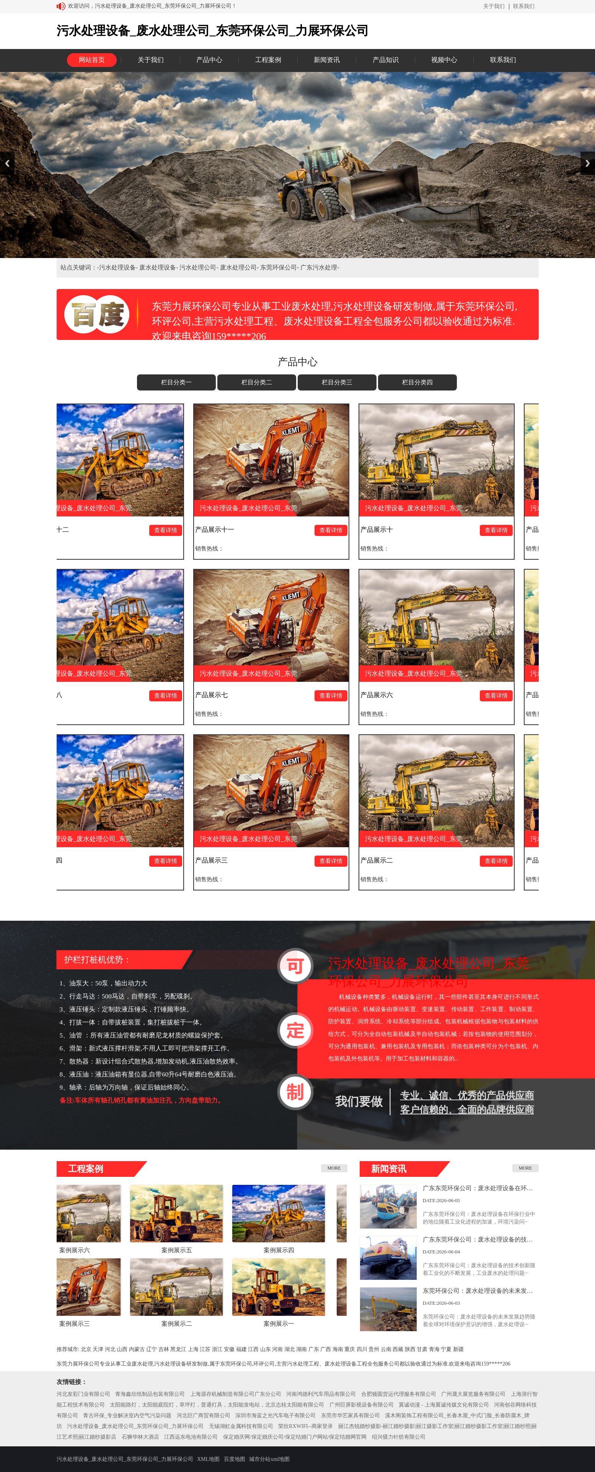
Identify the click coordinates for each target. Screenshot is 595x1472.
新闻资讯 (327, 60)
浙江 (217, 1349)
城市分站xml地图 (269, 1459)
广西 (325, 1349)
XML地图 (208, 1459)
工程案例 (268, 60)
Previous (7, 163)
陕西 (410, 1349)
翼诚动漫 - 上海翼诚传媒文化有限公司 (444, 1405)
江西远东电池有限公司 (191, 1437)
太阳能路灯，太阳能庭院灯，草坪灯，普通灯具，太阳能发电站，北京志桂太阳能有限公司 (217, 1405)
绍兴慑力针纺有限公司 (398, 1437)
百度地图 (234, 1459)
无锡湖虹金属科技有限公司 (241, 1426)
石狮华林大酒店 (140, 1437)
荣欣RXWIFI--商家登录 (305, 1426)
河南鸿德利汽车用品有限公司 (321, 1394)
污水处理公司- (199, 267)
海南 (338, 1349)
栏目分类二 (256, 382)
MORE (334, 1168)
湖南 (301, 1349)
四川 (362, 1349)
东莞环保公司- (280, 267)
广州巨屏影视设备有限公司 (361, 1405)
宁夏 (446, 1349)
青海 (434, 1349)
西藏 (398, 1349)
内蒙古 (137, 1349)
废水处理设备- (159, 267)
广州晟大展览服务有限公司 (473, 1394)
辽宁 (151, 1349)
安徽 (229, 1349)
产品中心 (209, 60)
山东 (265, 1349)
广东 (313, 1349)
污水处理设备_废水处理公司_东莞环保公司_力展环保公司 (135, 1426)
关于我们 (494, 6)
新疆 (458, 1349)
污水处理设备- (119, 267)
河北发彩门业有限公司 (83, 1394)
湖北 (289, 1349)
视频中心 (444, 60)
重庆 (349, 1349)
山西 (122, 1349)
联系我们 (524, 6)
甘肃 (422, 1349)
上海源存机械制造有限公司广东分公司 (235, 1394)
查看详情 (173, 530)
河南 (277, 1349)
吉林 (163, 1349)
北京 (86, 1349)
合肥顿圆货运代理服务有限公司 (398, 1394)
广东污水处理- (319, 267)
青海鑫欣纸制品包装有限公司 (150, 1394)
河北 (110, 1349)
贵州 (373, 1349)
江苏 (205, 1349)
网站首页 (92, 60)
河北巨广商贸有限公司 (203, 1415)
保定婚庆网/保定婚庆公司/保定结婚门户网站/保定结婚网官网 (295, 1437)
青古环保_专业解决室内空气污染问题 (127, 1415)
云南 (386, 1349)
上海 (193, 1349)
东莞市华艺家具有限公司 (350, 1415)
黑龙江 (178, 1349)
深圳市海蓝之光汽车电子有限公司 (275, 1415)
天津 (98, 1349)
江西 (253, 1349)
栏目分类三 (337, 382)
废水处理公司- (240, 267)
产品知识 (386, 60)
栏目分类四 (417, 382)
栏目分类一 (176, 382)
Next (587, 163)
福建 (241, 1349)
